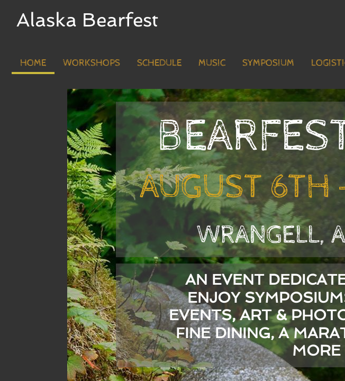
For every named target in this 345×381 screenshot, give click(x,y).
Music (211, 62)
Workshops (91, 62)
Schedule (159, 62)
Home (33, 62)
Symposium (268, 62)
